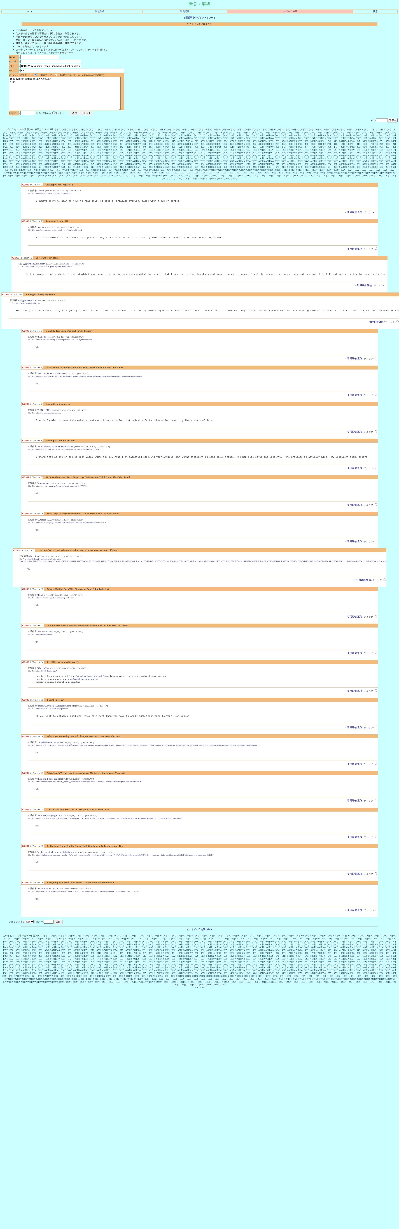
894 (376, 170)
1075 (335, 179)
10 (91, 135)
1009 (266, 176)
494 (29, 156)
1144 (185, 184)
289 (23, 147)
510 (121, 156)
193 (254, 141)
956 (341, 173)
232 (86, 144)
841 (69, 170)
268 (295, 144)
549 (347, 156)
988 (134, 176)
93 (78, 139)
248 (179, 144)
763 (11, 167)
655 (173, 162)
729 (208, 164)
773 (69, 167)
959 (358, 173)
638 (75, 162)
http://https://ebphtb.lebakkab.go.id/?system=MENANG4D (49, 274)
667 (243, 162)
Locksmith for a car (47, 793)
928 (179, 173)
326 (237, 147)
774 (75, 167)
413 (347, 150)
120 (226, 139)
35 (205, 135)
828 (387, 167)
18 (127, 135)
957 (347, 173)
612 (318, 159)
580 (133, 159)
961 (370, 173)
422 (6, 153)
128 (272, 139)
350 (376, 147)
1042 (105, 179)
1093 (69, 182)
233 (92, 144)
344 (341, 147)
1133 (344, 182)
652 (156, 162)
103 (128, 139)
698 (29, 164)
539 (289, 156)
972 (41, 176)
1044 (119, 179)
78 (9, 139)
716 (133, 164)
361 (46, 150)
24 (155, 135)
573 (92, 159)
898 (6, 173)
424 (17, 153)
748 (318, 164)
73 (380, 135)
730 (214, 164)
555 (381, 156)
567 (58, 159)
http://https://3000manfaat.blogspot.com (52, 722)
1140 (392, 182)
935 (219, 173)
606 (283, 159)
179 (173, 141)
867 (219, 170)
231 (81, 144)
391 (220, 150)
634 (52, 162)
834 (29, 170)
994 (168, 176)
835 (34, 170)
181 (185, 141)
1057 (209, 179)
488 (387, 153)
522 (191, 156)
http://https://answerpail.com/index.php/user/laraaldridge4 (59, 237)
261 (254, 144)
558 (6, 159)
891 (358, 170)
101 (117, 139)
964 (387, 173)
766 (29, 167)
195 (266, 141)
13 (104, 135)
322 (214, 147)
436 (86, 153)
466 (260, 153)
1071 (307, 179)
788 (156, 167)
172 (133, 141)
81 (23, 139)
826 (376, 167)
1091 (55, 182)
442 (121, 153)
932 (202, 173)
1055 (196, 179)
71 (370, 135)
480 (341, 153)
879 (289, 170)
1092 (62, 182)
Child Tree (199, 1004)
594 (214, 159)
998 (191, 176)
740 (272, 164)
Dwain (41, 234)
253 (208, 144)
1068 (286, 179)
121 (231, 139)
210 (353, 141)
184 (202, 141)
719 (150, 164)
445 (139, 153)
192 (249, 141)
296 (64, 147)
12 (100, 135)
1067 (279, 179)
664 (225, 162)
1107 (166, 182)
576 (110, 159)
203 (312, 141)
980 (87, 176)
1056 (203, 179)
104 (134, 139)
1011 (280, 176)
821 (347, 167)
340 (318, 147)
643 (104, 162)
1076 (342, 179)
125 (254, 139)
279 (358, 144)
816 (318, 167)
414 (352, 150)
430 (52, 153)
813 (300, 167)
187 (220, 141)
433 (69, 153)
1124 (282, 182)
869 (231, 170)
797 (208, 167)
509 (116, 156)
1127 (303, 182)
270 (306, 144)
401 (277, 150)
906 (52, 173)
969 (24, 176)
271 (312, 144)
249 (185, 144)
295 (58, 147)
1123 (275, 182)
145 (370, 139)
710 (98, 164)
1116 (227, 182)
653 (162, 162)
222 (29, 144)
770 (52, 167)
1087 (27, 182)
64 (338, 135)
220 (17, 144)
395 (243, 150)
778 (98, 167)
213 (370, 141)
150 (6, 141)
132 (295, 139)
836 (40, 170)
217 (393, 141)
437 (92, 153)
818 (329, 167)
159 (58, 141)
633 (46, 162)
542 (306, 156)
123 (243, 139)
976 (64, 176)
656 (179, 162)
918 (121, 173)
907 (58, 173)
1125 (289, 182)
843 (81, 170)
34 (201, 135)
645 (115, 162)
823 (358, 167)
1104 (145, 182)
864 (202, 170)
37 (215, 135)
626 (6, 162)
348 (364, 147)
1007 (252, 176)
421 (393, 150)
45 (251, 135)
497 (46, 156)
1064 (258, 179)
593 (208, 159)
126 (260, 139)
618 (352, 159)
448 (156, 153)
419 (381, 150)
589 (185, 159)
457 (208, 153)
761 (393, 164)
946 (283, 173)
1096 (90, 182)
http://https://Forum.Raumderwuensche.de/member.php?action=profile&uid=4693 (68, 459)
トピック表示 (290, 11)
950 (306, 173)
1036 (63, 179)
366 (75, 150)
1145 (192, 184)
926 (167, 173)
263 (266, 144)
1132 (337, 182)
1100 (118, 182)
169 (116, 141)
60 (320, 135)
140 (341, 139)
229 (69, 144)
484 (364, 153)
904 (40, 173)
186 (214, 141)
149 (393, 139)
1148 (213, 184)
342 (329, 147)
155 (35, 141)
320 (202, 147)
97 (96, 139)
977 (70, 176)
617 (347, 159)
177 (162, 141)
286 (6, 147)
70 (366, 135)
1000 (203, 176)
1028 (7, 179)
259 (243, 144)
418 (376, 150)
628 (17, 162)
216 (387, 141)
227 (58, 144)
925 (162, 173)
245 (162, 144)
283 (381, 144)
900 (17, 173)
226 (52, 144)
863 (196, 170)
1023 (364, 176)
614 (329, 159)
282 (376, 144)
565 (46, 159)
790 (168, 167)
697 (23, 164)
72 (375, 135)
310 (144, 147)
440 (110, 153)
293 (46, 147)
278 (352, 144)
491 (11, 156)
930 (191, 173)
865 (208, 170)
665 (231, 162)
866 (214, 170)
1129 (316, 182)
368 (86, 150)
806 (260, 167)
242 (144, 144)
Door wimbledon (46, 904)
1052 (175, 179)
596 (225, 159)
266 (283, 144)
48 (265, 135)
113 (186, 139)
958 (352, 173)
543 (312, 156)
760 (387, 164)
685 (347, 162)
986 (122, 176)
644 (110, 162)
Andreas (42, 531)
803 (243, 167)
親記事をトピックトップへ (199, 17)
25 (159, 135)
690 (376, 162)
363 (58, 150)
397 (254, 150)
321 (208, 147)
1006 (245, 176)
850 (121, 170)
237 (115, 144)
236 (110, 144)
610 (306, 159)
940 (248, 173)
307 (127, 147)
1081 (377, 179)
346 (352, 147)
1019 (336, 176)
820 (341, 167)
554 (376, 156)
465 (254, 153)
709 (92, 164)
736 (248, 164)
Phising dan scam (36, 271)
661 (208, 162)
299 (81, 147)
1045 (126, 179)
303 (104, 147)
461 (231, 153)
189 (231, 141)
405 (301, 150)
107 (151, 139)
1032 (35, 179)
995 (174, 176)
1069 (293, 179)
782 (121, 167)
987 (128, 176)
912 (86, 173)
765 (23, 167)
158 (52, 141)
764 (17, 167)
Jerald (41, 197)
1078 (356, 179)
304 (110, 147)
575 (104, 159)
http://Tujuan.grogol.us (49, 830)
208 (341, 141)
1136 (365, 182)
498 (52, 156)
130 (283, 139)
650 (144, 162)
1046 (133, 179)
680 (318, 162)
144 (364, 139)
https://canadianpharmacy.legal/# (86, 689)
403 (289, 150)
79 (14, 139)
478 (329, 153)
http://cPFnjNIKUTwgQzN (46, 684)
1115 (220, 182)
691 (381, 162)
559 (11, 159)
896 (387, 170)
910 (75, 173)
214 (376, 141)
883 (312, 170)
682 (329, 162)
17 (123, 135)
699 (35, 164)
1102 (131, 182)
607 (289, 159)
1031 (28, 179)
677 (300, 162)
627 (11, 162)
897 (393, 170)
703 (58, 164)
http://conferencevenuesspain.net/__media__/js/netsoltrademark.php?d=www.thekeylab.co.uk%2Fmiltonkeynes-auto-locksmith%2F (88, 796)
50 (274, 135)
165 (92, 141)
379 (150, 150)
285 (393, 144)
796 (202, 167)
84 (37, 139)
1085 (13, 182)
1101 (125, 182)
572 (86, 159)
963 (381, 173)
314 (167, 147)
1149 (220, 184)
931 (196, 173)
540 (295, 156)
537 (277, 156)
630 (29, 162)
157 (46, 141)
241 (139, 144)
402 (283, 150)
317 (185, 147)
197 (277, 141)
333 (277, 147)
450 (167, 153)
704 (64, 164)
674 (283, 162)
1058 (216, 179)
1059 (223, 179)
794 (191, 167)
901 (23, 173)
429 (46, 153)
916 (110, 173)
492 (17, 156)
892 (364, 170)
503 (81, 156)
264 (272, 144)
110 (169, 139)
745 (300, 164)
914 (98, 173)
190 (237, 141)
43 (242, 135)
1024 (371, 176)
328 (248, 147)
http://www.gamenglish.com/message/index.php (55, 610)
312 (156, 147)
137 (324, 139)
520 (179, 156)
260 (248, 144)
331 (266, 147)
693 (393, 162)
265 (277, 144)
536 (272, 156)
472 (295, 153)
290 (29, 147)
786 (144, 167)
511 (127, 156)
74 (384, 135)
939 (243, 173)
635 (58, 162)
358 (29, 150)
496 (40, 156)
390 (214, 150)
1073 (321, 179)
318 (191, 147)
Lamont (41, 345)
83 (32, 139)
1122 (268, 182)
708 (86, 164)
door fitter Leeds (37, 568)
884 (318, 170)
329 (254, 147)
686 (352, 162)
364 (64, 150)
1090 (48, 182)
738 (260, 164)
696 (17, 164)
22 (146, 135)
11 (95, 135)
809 (277, 167)
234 (98, 144)
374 (121, 150)
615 (335, 159)
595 (220, 159)
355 (11, 150)
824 (364, 167)
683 (335, 162)
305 (116, 147)
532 (248, 156)
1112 (200, 182)
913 (92, 173)
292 (40, 147)
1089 (41, 182)
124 (249, 139)
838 (52, 170)
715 (127, 164)
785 (139, 167)
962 (376, 173)
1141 (165, 184)
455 (196, 153)
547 (335, 156)
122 (237, 139)
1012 (287, 176)
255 (219, 144)
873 (254, 170)
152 (17, 141)
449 (162, 153)
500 (64, 156)
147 (382, 139)
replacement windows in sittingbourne (56, 867)
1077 (349, 179)
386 (191, 150)
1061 (237, 179)
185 (208, 141)
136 (318, 139)
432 (63, 153)
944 (272, 173)
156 (40, 141)
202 (306, 141)
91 (69, 139)
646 (121, 162)
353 (393, 147)
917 (115, 173)
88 (55, 139)
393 (231, 150)
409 (324, 150)
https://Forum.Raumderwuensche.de (55, 456)
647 (127, 162)
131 (289, 139)
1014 (301, 176)
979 (81, 176)
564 (40, 159)
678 (306, 162)
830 (6, 170)
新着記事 (185, 11)
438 (98, 153)
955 (335, 173)
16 (118, 135)
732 (225, 164)
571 (81, 159)
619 (358, 159)
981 (93, 176)
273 (324, 144)
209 (347, 141)
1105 (152, 182)
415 (358, 150)
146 (376, 139)
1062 (244, 179)
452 (179, 153)
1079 (363, 179)
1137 (372, 182)
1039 (84, 179)
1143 (178, 184)
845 (92, 170)
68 (357, 135)
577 (116, 159)
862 (191, 170)
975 (58, 176)
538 (283, 156)
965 (393, 173)
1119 (248, 182)
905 (46, 173)
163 (81, 141)
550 (352, 156)
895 (381, 170)
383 (173, 150)
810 (283, 167)
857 (162, 170)
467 (266, 153)
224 (40, 144)
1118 (241, 182)
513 (139, 156)
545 (324, 156)
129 (278, 139)
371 (104, 150)
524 (202, 156)
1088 (34, 182)
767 (35, 167)
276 (341, 144)
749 (324, 164)
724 (179, 164)
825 (370, 167)
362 (52, 150)
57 (306, 135)
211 (358, 141)
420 (387, 150)
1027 (391, 176)
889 (347, 170)
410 (330, 150)
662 (214, 162)
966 (6, 176)
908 (64, 173)
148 (387, 139)
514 (144, 156)
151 (11, 141)
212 (364, 141)
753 (347, 164)
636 (63, 162)
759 (381, 164)
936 (225, 173)
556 (387, 156)
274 (329, 144)
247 (173, 144)
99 (106, 139)
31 (187, 135)
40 (228, 135)
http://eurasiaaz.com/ (44, 647)
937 (231, 173)
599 (243, 159)
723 (173, 164)
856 (156, 170)
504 (86, 156)
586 (168, 159)
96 (92, 139)
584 (156, 159)
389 (208, 150)
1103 (138, 182)
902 (29, 173)
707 (81, 164)
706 (75, 164)
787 (150, 167)
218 (6, 144)
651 (150, 162)
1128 (310, 182)
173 (139, 141)
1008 (259, 176)
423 (11, 153)
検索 (375, 11)
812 (295, 167)
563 (35, 159)
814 (306, 167)
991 (151, 176)
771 (58, 167)
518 (167, 156)
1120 (255, 182)
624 (387, 159)
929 (185, 173)
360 (40, 150)
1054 (189, 179)
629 (23, 162)
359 (35, 150)
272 (318, 144)
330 (260, 147)
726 (191, 164)
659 (196, 162)
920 (133, 173)
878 (283, 170)
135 (312, 139)
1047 (140, 179)
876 (272, 170)
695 (11, 164)
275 (335, 144)
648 (133, 162)
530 (237, 156)
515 (150, 156)
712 (110, 164)
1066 (272, 179)
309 (139, 147)
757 (370, 164)
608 (295, 159)
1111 (193, 182)
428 (40, 153)
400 (272, 150)
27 (169, 135)
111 (174, 139)
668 (248, 162)
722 (167, 164)
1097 (97, 182)
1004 (231, 176)
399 (266, 150)
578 (121, 159)
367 (81, 150)
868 (225, 170)
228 (63, 144)
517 (162, 156)
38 (219, 135)
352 (387, 147)
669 (254, 162)
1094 (76, 182)
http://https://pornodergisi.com (28, 311)
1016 (315, 176)
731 (219, 164)
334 (283, 147)
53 (288, 135)
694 (6, 164)
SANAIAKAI (44, 419)
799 (220, 167)
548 (341, 156)
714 (121, 164)
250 (191, 144)
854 (144, 170)
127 (266, 139)
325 (231, 147)
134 (307, 139)
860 (179, 170)
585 (162, 159)
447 (150, 153)
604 (272, 159)
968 (18, 176)
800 (225, 167)
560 (17, 159)
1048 (147, 179)
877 (277, 170)
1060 (230, 179)
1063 (251, 179)
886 (329, 170)
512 (133, 156)
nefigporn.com (25, 308)
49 (270, 135)
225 (46, 144)
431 (58, 153)
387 (197, 150)
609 (301, 159)
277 (347, 144)
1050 (161, 179)
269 (300, 144)
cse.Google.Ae (45, 382)
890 (352, 170)
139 (335, 139)
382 (168, 150)
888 (341, 170)
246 (167, 144)
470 (283, 153)
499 (58, 156)
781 (116, 167)
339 (312, 147)
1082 (384, 179)
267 (289, 144)
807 (266, 167)
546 (329, 156)
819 (335, 167)
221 (23, 144)
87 (51, 139)
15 (114, 135)
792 (179, 167)
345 (347, 147)
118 (214, 139)
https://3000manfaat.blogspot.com (54, 719)
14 (109, 135)
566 (52, 159)
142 (353, 139)
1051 (168, 179)
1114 (214, 182)
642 (98, 162)
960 (364, 173)
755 (358, 164)
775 (81, 167)
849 (115, 170)
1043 (112, 179)
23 (150, 135)
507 (104, 156)
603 (266, 159)
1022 (357, 176)
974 (53, 176)
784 (133, 167)
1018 (329, 176)
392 (225, 150)
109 (163, 139)
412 (341, 150)
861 (185, 170)
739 (266, 164)
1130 (323, 182)
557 (393, 156)
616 (341, 159)
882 (306, 170)
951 (312, 173)
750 (329, 164)
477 (324, 153)
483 (358, 153)
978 (76, 176)
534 (260, 156)
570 (75, 159)
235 (104, 144)
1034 (49, 179)
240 (133, 144)
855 (150, 170)
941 (254, 173)
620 (364, 159)
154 (29, 141)
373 (116, 150)
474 (306, 153)
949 (300, 173)
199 (289, 141)
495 (35, 156)
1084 (6, 182)
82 (28, 139)
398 (260, 150)
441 (115, 153)
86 (46, 139)
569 (69, 159)
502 (75, 156)
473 (300, 153)
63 (334, 135)
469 (277, 153)
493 (23, 156)
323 (219, 147)
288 (17, 147)
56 (302, 135)
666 (237, 162)
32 (192, 135)
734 (237, 164)
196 (272, 141)
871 (243, 170)
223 (34, 144)
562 (29, 159)
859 (173, 170)
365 (69, 150)
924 (156, 173)
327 (243, 147)
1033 (42, 179)
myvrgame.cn (44, 493)
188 (225, 141)
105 (140, 139)
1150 (227, 184)
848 (110, 170)
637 (69, 162)
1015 (308, 176)
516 (156, 156)
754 (352, 164)
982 (99, 176)
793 (185, 167)
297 (69, 147)
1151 (234, 184)
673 (277, 162)
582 (144, 159)
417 (370, 150)
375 (127, 150)
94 (83, 139)
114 (191, 139)
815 (312, 167)
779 (104, 167)
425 (23, 153)
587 (173, 159)
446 (144, 153)
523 (196, 156)
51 (279, 135)
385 (185, 150)
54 (292, 135)
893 (370, 170)
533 (254, 156)
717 (139, 164)
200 (295, 141)
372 (110, 150)
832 (17, 170)
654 (167, 162)
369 (92, 150)
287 (11, 147)
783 (127, 167)
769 (46, 167)
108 (157, 139)
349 (370, 147)
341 (324, 147)
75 (389, 135)
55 (297, 135)
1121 (261, 182)
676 (295, 162)
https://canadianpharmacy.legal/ (83, 692)
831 (11, 170)
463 (243, 153)
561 (23, 159)
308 (133, 147)
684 (341, 162)
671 (266, 162)
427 (34, 153)
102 (122, 139)
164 (86, 141)
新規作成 (99, 11)
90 (64, 139)
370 (98, 150)
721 (162, 164)
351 (381, 147)
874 (260, 170)
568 (64, 159)
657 (185, 162)
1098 (104, 182)
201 (301, 141)
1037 (70, 179)
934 (214, 173)
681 (324, 162)
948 (295, 173)
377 (139, 150)
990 (145, 176)
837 (46, 170)
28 (173, 135)
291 (35, 147)
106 (146, 139)
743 (289, 164)
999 (197, 176)
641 (92, 162)
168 (110, 141)
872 (248, 170)
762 (6, 167)
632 (40, 162)
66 (347, 135)
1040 (91, 179)
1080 (370, 179)
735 (243, 164)
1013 (294, 176)
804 (249, 167)
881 (300, 170)
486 (376, 153)
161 (69, 141)
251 (196, 144)
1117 (234, 182)
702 (52, 164)
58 (311, 135)
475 (312, 153)
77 (5, 139)
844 (86, 170)
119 (220, 139)
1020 (343, 176)
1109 (180, 182)
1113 (207, 182)
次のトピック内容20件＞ (199, 946)
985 (116, 176)
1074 (328, 179)
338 (306, 147)
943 (266, 173)
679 (312, 162)
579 (127, 159)
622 (376, 159)
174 (144, 141)
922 (144, 173)
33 (196, 135)
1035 (56, 179)
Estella (41, 607)
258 (237, 144)
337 (300, 147)
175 (150, 141)
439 (104, 153)
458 (214, 153)
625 (393, 159)
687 (358, 162)
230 (75, 144)
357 (23, 150)
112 (180, 139)
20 (137, 135)
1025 (378, 176)
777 (92, 167)
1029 (14, 179)
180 (179, 141)
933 (208, 173)
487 (381, 153)
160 (64, 141)
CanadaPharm (45, 681)
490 (6, 156)
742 (283, 164)
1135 (358, 182)
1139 (385, 182)
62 (329, 135)
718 (144, 164)
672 (272, 162)
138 (330, 139)
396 (249, 150)
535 (266, 156)
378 (144, 150)
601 (254, 159)
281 (370, 144)
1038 (77, 179)
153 (23, 141)
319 (196, 147)
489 (393, 153)
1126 (296, 182)
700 (40, 164)
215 (381, 141)
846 (98, 170)
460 (225, 153)
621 (370, 159)
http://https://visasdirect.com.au (48, 422)
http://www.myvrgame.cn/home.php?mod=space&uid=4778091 (61, 497)
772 (64, 167)
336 (295, 147)
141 (347, 139)
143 (359, 139)
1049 (154, 179)
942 (260, 173)
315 (173, 147)
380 (156, 150)
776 (86, 167)
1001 (210, 176)
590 (191, 159)
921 (139, 173)
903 (35, 173)
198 (283, 141)
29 (178, 135)
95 (87, 139)
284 (387, 144)
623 (381, 159)
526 (214, 156)
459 (219, 153)
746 (306, 164)
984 (110, 176)
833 (23, 170)
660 (202, 162)
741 (277, 164)
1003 (224, 176)
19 (132, 135)
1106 (159, 182)
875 (266, 170)
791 (173, 167)
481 (347, 153)
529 (231, 156)
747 (312, 164)
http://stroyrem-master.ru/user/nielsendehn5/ (53, 200)
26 (164, 135)
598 (237, 159)
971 (35, 176)
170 (121, 141)
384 (179, 150)
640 (86, 162)
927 (173, 173)
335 (289, 147)
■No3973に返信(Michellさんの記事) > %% (71, 97)
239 (127, 144)
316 (179, 147)
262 (260, 144)
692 (387, 162)
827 (381, 167)
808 (272, 167)
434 (75, 153)
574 (98, 159)
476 (318, 153)
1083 (391, 179)
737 (254, 164)
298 (75, 147)
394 (237, 150)
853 (139, 170)
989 (139, 176)
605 (277, 159)
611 (312, 159)
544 (318, 156)
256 (225, 144)
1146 (199, 184)
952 (318, 173)
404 (295, 150)
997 (186, 176)
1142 (172, 184)
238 (121, 144)
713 (115, 164)
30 (182, 135)
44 (247, 135)
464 (248, 153)
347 (358, 147)
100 (111, 139)
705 (69, 164)
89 (60, 139)
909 (69, 173)
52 (283, 135)
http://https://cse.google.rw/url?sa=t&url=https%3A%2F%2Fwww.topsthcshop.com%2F (71, 534)
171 (127, 141)
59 (315, 135)
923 (150, 173)
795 (197, 167)
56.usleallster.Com (47, 756)
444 (133, 153)
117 (208, 139)
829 (393, 167)
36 (210, 135)
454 (191, 153)
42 (237, 135)
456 (202, 153)
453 (185, 153)
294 (52, 147)
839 (58, 170)
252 (202, 144)
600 (249, 159)
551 (358, 156)
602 (260, 159)
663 (219, 162)
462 (237, 153)
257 (231, 144)
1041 (98, 179)
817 (324, 167)
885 (324, 170)
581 (139, 159)
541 (300, 156)
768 (40, 167)
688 (364, 162)
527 (219, 156)
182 (191, 141)
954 (329, 173)
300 (86, 147)
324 (225, 147)
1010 (273, 176)
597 (231, 159)
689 (370, 162)
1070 (300, 179)
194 (260, 141)
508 (110, 156)
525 (208, 156)
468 (272, 153)
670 (260, 162)
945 (277, 173)
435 (81, 153)
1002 (217, 176)
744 (295, 164)
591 (197, 159)
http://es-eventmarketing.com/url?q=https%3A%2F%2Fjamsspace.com (64, 348)
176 (156, 141)
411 (335, 150)
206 (330, 141)
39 (224, 135)
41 (233, 135)
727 (196, 164)
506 (98, 156)
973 (47, 176)
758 (376, 164)
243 (150, 144)
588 (179, 159)
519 (173, 156)
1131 (330, 182)
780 (110, 167)
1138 (379, 182)
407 (312, 150)
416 (364, 150)
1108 (173, 182)
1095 (83, 182)
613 (324, 159)
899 (11, 173)
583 (150, 159)
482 (352, 153)
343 (335, 147)
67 (352, 135)
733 (231, 164)
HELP (29, 11)
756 (364, 164)
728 (202, 164)
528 (225, 156)
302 (98, 147)
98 (101, 139)
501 (69, 156)
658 (191, 162)
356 (17, 150)
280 (364, 144)
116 (203, 139)
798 (214, 167)
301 (92, 147)
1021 (350, 176)
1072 (314, 179)
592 (202, 159)
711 (104, 164)
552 (364, 156)
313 (162, 147)
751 (335, 164)
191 (243, 141)
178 (168, 141)
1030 (21, 179)
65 (343, 135)
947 (289, 173)
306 (121, 147)
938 (237, 173)
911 (81, 173)
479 (335, 153)
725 (185, 164)
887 (335, 170)
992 (157, 176)
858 (167, 170)
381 (162, 150)
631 (34, 162)
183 (197, 141)
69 (361, 135)
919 (127, 173)
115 (197, 139)
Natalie (41, 644)
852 (133, 170)
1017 (322, 176)
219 (11, 144)
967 (12, 176)
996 (180, 176)
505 (92, 156)
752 (341, 164)
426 (29, 153)
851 (127, 170)
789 (162, 167)
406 (306, 150)
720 (156, 164)
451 (173, 153)
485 (370, 153)
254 (214, 144)
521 (185, 156)
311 (150, 147)
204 (318, 141)
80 (19, 139)
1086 (20, 182)
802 (237, 167)
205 (324, 141)
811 (289, 167)
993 (162, 176)
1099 (111, 182)
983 (105, 176)
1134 (351, 182)
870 (237, 170)
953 (324, 173)
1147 (206, 184)
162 (75, 141)
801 (231, 167)
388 (202, 150)
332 (272, 147)
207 (335, 141)
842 (75, 170)
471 (289, 153)
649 (139, 162)
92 (74, 139)
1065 (265, 179)
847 (104, 170)
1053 (182, 179)
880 (295, 170)
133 (301, 139)
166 (98, 141)
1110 (187, 182)
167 (104, 141)
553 (370, 156)
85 (41, 139)
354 (6, 150)
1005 (238, 176)
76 (393, 135)
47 (260, 135)
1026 (385, 176)
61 (325, 135)
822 (352, 167)
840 (63, 170)
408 (318, 150)
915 (104, 173)
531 (243, 156)
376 (133, 150)
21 (141, 135)
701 (46, 164)
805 (254, 167)
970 (29, 176)
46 (256, 135)
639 (81, 162)
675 (289, 162)
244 (156, 144)
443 (127, 153)
